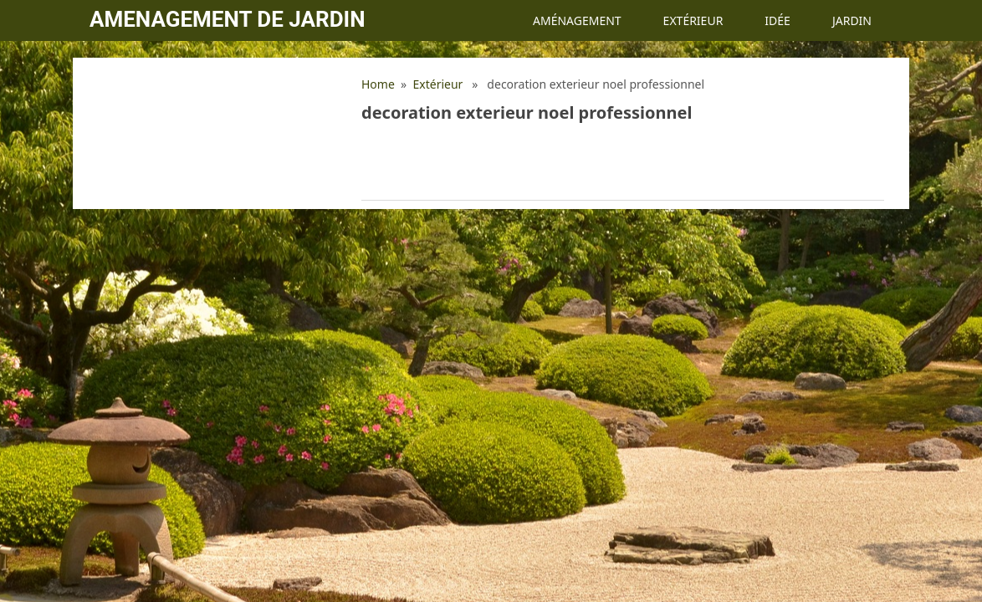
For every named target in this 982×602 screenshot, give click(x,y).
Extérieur (693, 20)
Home (378, 84)
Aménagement (577, 20)
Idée (777, 20)
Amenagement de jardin (227, 19)
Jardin (852, 20)
